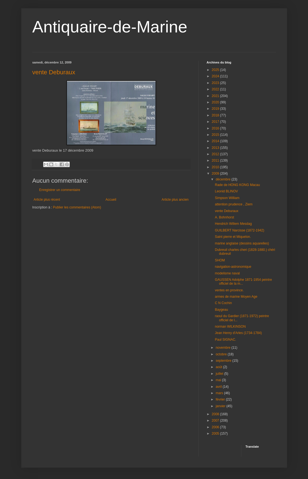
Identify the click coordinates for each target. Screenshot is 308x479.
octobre (221, 354)
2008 (216, 414)
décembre (223, 179)
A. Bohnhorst (224, 217)
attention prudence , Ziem (233, 204)
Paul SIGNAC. (225, 340)
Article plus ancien (175, 200)
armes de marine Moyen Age (236, 297)
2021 (216, 96)
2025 (216, 70)
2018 (216, 115)
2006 (216, 427)
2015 (216, 135)
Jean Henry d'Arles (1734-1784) (238, 333)
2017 (216, 122)
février (221, 399)
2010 (216, 167)
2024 (216, 76)
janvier (221, 406)
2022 (216, 89)
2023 (216, 83)
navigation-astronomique (233, 267)
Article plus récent (47, 200)
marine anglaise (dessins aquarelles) (242, 243)
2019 (216, 109)
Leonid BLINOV (226, 191)
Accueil (110, 200)
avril (219, 387)
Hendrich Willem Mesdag (233, 224)
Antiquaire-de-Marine (109, 26)
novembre (223, 348)
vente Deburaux (53, 72)
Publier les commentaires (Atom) (77, 207)
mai (219, 380)
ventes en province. (229, 290)
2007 (216, 420)
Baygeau (221, 310)
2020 (216, 102)
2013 (216, 148)
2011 (216, 160)
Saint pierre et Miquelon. (233, 237)
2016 (216, 128)
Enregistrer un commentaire (59, 190)
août (219, 367)
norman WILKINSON (230, 326)
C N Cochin (223, 303)
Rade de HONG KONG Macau (237, 185)
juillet (220, 374)
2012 (216, 154)
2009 (216, 173)
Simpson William (227, 198)
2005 (216, 433)
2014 (216, 141)
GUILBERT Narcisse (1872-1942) (239, 230)
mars (220, 393)
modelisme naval (227, 273)
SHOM (220, 260)
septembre (224, 361)
